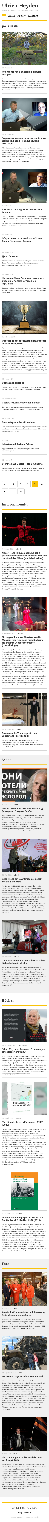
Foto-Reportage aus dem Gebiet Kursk (22, 1376)
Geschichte (23, 1045)
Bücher (8, 1000)
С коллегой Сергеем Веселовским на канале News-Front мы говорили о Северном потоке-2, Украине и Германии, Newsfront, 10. (24, 290)
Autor (11, 15)
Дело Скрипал (10, 256)
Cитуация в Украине (13, 382)
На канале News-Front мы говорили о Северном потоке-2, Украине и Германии (23, 281)
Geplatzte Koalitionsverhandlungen (21, 402)
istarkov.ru (20, 1517)
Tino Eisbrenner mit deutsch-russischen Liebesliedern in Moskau (23, 962)
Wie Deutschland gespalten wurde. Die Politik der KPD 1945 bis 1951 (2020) (22, 1219)
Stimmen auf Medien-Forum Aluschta (22, 464)
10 (12, 491)
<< (5, 484)
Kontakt (33, 15)
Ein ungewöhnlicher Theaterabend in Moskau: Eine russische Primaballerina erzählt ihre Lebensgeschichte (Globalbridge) (23, 641)
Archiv (22, 15)
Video (6, 760)
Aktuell (18, 549)
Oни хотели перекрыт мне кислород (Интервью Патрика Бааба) (22, 809)
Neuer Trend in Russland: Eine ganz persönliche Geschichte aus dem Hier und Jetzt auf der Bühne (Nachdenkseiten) (24, 556)
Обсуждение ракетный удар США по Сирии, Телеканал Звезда (22, 239)
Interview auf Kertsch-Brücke (17, 444)
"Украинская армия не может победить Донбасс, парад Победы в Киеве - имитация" (24, 141)
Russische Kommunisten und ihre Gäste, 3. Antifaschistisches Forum (23, 1313)
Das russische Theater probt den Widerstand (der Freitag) (19, 734)
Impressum (24, 1512)
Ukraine (18, 1118)
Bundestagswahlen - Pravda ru (18, 422)
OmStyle (35, 1517)
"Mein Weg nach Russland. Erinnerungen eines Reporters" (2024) (23, 1050)
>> (21, 491)
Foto (5, 1264)
